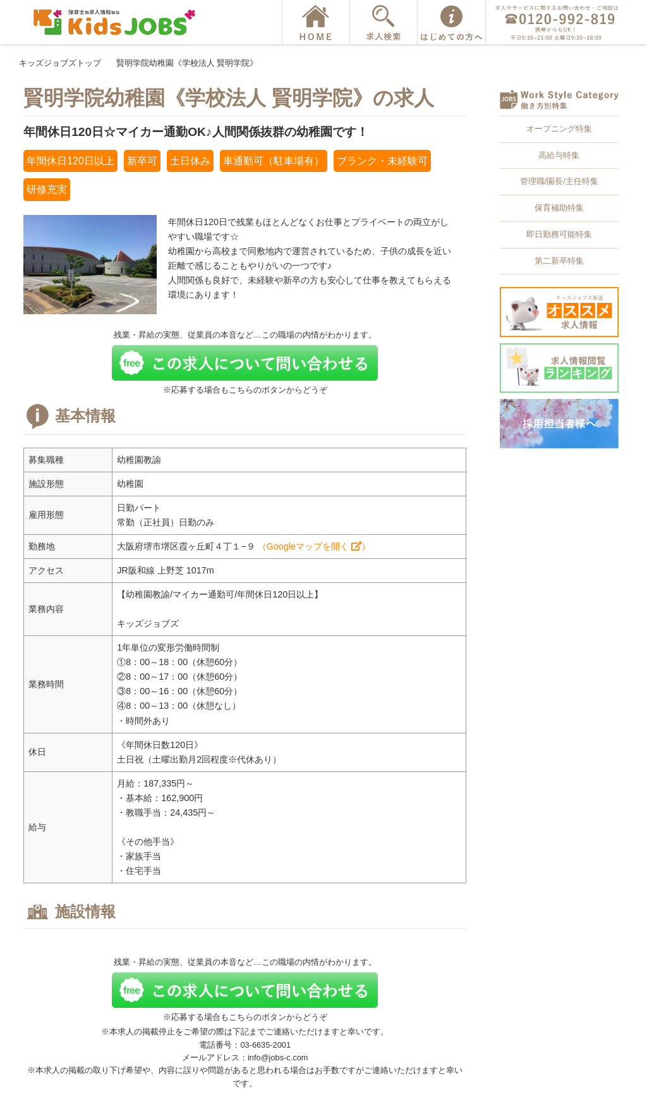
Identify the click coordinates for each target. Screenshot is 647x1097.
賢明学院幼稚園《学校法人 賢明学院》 (187, 63)
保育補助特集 (559, 207)
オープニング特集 (559, 128)
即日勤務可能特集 (559, 234)
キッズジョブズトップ (60, 63)
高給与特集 (558, 155)
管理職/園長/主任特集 (559, 181)
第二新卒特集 (559, 261)
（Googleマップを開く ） (314, 546)
